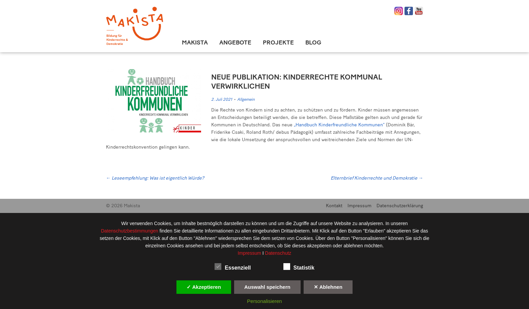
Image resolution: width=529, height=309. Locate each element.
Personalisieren (264, 301)
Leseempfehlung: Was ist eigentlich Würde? (155, 178)
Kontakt (334, 206)
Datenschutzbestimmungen (130, 231)
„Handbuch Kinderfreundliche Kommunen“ (339, 125)
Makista (195, 42)
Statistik (298, 266)
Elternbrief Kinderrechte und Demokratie (377, 178)
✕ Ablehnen (328, 287)
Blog (313, 42)
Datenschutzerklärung (400, 206)
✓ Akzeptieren (204, 287)
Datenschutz (278, 253)
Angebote (235, 42)
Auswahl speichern (267, 287)
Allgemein (246, 99)
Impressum (359, 206)
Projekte (278, 42)
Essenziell (233, 266)
